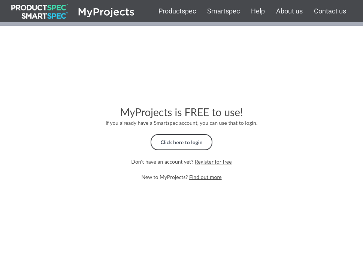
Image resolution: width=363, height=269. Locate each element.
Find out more (205, 177)
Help (258, 11)
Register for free (213, 161)
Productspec (177, 11)
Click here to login (181, 142)
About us (289, 11)
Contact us (330, 11)
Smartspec (223, 11)
